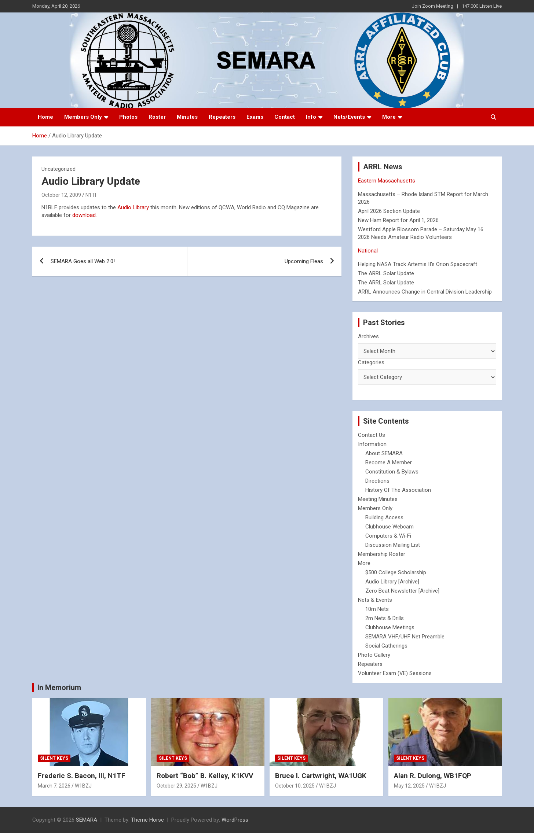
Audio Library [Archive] (392, 581)
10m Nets (377, 609)
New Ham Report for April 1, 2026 (398, 220)
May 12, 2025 (409, 786)
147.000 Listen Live (482, 6)
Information (372, 444)
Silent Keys (54, 758)
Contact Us (371, 435)
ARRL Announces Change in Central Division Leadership (425, 291)
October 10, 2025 (295, 786)
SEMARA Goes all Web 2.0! (83, 261)
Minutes (187, 117)
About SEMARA (384, 453)
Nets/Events (349, 117)
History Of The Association (398, 490)
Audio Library (133, 207)
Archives (368, 336)
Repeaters (222, 117)
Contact (284, 117)
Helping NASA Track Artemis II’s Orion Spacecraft (417, 264)
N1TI (90, 195)
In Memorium (59, 687)
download (84, 215)
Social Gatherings (386, 645)
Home (45, 117)
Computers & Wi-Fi (388, 535)
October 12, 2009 (61, 195)
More (389, 117)
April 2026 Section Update (389, 211)
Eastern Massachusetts (386, 180)
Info (311, 117)
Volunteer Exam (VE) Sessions (395, 673)
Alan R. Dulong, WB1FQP (432, 775)
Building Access (384, 517)
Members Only (83, 117)
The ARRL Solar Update (386, 273)
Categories (371, 362)
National (368, 250)
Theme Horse (147, 820)
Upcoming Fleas (304, 261)
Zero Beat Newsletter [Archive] (402, 590)
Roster (157, 117)
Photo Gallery (374, 655)
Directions (377, 481)
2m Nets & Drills (384, 618)
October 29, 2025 (176, 786)
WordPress (235, 820)
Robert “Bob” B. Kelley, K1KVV (205, 775)
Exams (254, 117)
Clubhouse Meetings (389, 627)
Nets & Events (375, 600)
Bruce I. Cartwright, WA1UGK (320, 775)
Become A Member (388, 462)
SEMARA (86, 820)
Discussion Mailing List (392, 545)
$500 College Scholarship (395, 572)
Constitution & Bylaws (391, 471)
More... (366, 563)
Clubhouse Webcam (389, 526)
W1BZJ (83, 786)
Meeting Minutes (378, 499)
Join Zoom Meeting (432, 6)
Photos (128, 117)
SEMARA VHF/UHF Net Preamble (405, 636)
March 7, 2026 (54, 786)
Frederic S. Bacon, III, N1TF (81, 775)
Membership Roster (381, 554)
